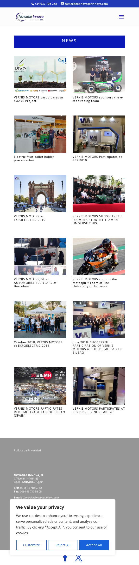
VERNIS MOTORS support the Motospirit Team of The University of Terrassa (95, 282)
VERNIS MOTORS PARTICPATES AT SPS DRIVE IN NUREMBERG (99, 410)
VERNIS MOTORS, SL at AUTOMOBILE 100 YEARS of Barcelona (35, 282)
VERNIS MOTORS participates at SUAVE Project (38, 99)
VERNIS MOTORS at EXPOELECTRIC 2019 (29, 218)
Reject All (63, 545)
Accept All (94, 545)
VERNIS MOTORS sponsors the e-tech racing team (98, 99)
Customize (31, 545)
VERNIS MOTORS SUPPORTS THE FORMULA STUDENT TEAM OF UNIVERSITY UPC (98, 219)
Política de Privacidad (28, 450)
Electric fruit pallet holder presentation (34, 158)
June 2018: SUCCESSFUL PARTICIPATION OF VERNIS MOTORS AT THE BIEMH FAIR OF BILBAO (97, 347)
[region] (62, 527)
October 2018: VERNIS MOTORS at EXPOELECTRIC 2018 (38, 344)
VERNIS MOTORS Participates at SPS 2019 (97, 158)
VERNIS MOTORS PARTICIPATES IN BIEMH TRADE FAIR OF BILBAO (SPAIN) (39, 412)
